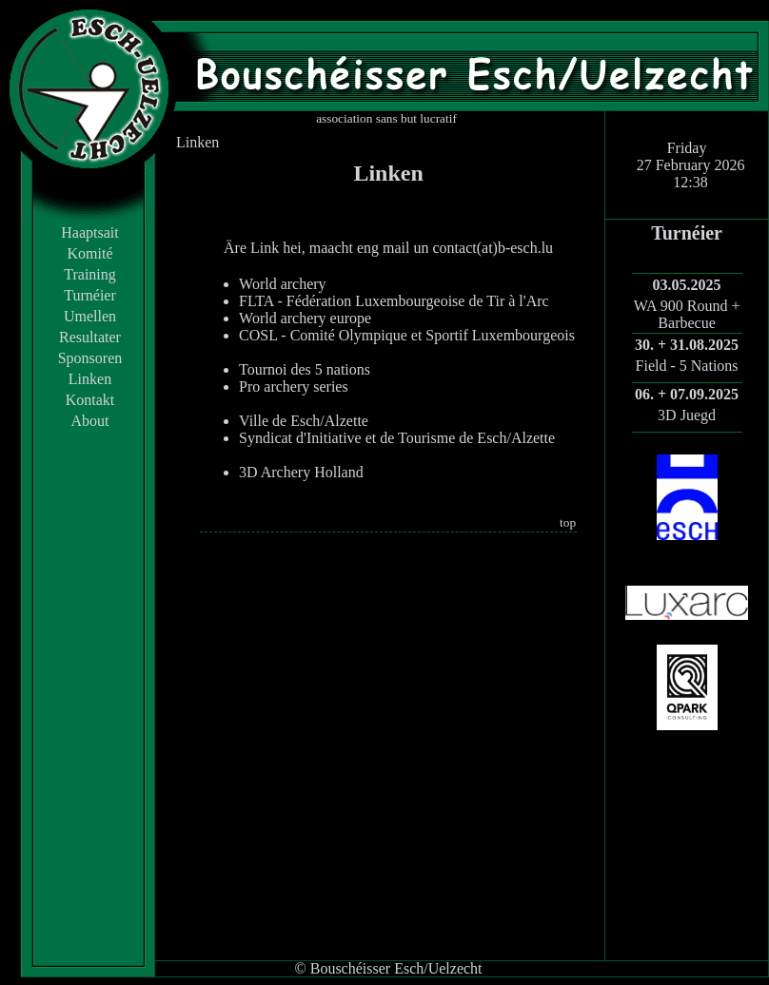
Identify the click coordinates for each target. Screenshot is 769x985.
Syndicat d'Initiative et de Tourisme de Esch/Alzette (397, 438)
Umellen (90, 316)
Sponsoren (90, 358)
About (90, 421)
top (568, 522)
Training (90, 274)
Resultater (90, 337)
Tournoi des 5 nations (304, 369)
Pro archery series (293, 386)
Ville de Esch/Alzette (303, 421)
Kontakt (90, 400)
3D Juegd (687, 415)
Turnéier (90, 295)
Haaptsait (89, 232)
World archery (282, 284)
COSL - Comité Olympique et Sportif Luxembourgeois (407, 335)
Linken (90, 379)
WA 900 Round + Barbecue (687, 314)
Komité (90, 253)
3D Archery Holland (301, 472)
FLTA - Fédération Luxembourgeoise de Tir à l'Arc (394, 301)
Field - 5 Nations (687, 365)
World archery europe (305, 318)
